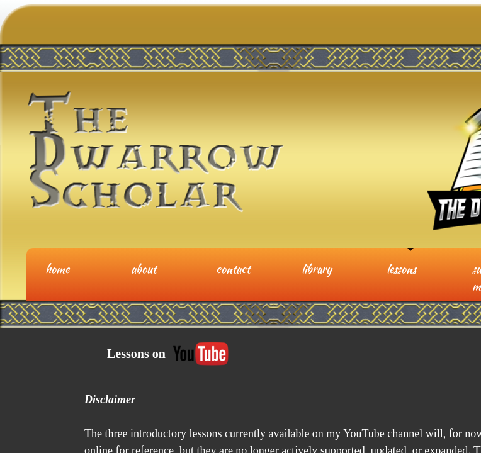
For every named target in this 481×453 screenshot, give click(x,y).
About (143, 268)
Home (57, 268)
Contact (233, 268)
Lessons (401, 268)
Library (317, 268)
